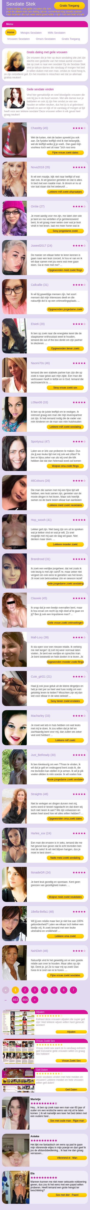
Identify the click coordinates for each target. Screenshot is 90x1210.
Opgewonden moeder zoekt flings (65, 661)
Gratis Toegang (69, 5)
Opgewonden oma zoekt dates (65, 818)
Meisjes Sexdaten (31, 32)
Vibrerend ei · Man (67, 1157)
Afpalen (71, 1031)
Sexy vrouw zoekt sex (65, 387)
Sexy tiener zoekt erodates (65, 701)
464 (25, 1000)
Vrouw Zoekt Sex (71, 1060)
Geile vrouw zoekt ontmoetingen (65, 622)
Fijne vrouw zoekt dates (65, 152)
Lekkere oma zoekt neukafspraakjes (65, 936)
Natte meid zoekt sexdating (65, 857)
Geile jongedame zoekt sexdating (65, 583)
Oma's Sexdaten (46, 38)
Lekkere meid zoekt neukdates (65, 505)
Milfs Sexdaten (56, 32)
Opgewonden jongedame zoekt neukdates (65, 310)
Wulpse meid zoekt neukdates (65, 897)
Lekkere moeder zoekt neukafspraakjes (65, 545)
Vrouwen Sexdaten (18, 38)
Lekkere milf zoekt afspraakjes (65, 191)
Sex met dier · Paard (67, 1195)
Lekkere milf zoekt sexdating (65, 426)
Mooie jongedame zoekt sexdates (65, 779)
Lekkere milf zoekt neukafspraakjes (65, 741)
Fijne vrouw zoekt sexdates (65, 975)
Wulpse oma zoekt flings (65, 466)
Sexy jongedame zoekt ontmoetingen (65, 231)
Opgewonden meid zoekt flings (65, 270)
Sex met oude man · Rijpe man (67, 1120)
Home (10, 32)
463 (15, 1000)
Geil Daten (71, 1089)
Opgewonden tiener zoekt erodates (65, 349)
